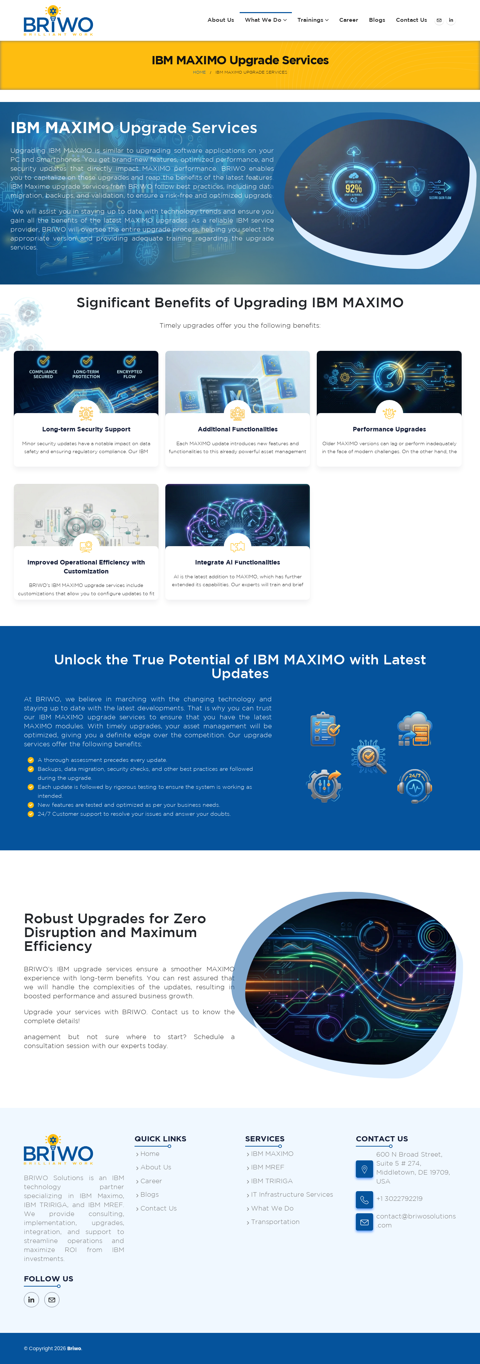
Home (149, 1154)
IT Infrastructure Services (292, 1195)
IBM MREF (267, 1167)
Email (51, 1299)
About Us (220, 20)
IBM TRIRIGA (272, 1181)
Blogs (377, 20)
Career (348, 20)
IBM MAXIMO (272, 1154)
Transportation (275, 1222)
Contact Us (411, 20)
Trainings (310, 20)
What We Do (263, 20)
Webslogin (163, 1348)
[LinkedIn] (451, 20)
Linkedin (31, 1299)
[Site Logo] (58, 20)
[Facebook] (439, 20)
